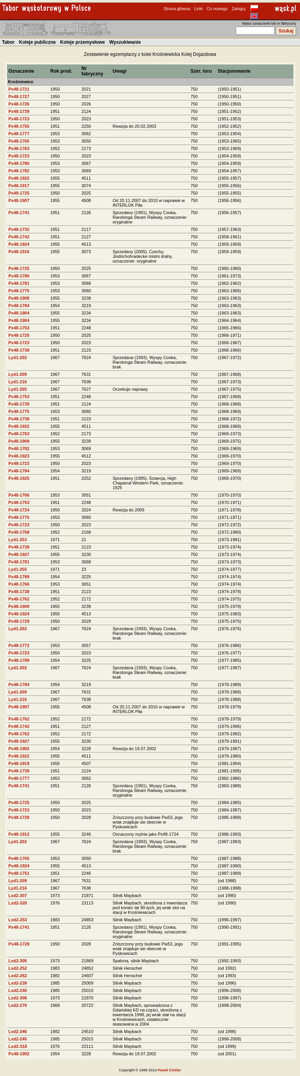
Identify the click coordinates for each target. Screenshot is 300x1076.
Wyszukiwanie (125, 42)
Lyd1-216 (18, 381)
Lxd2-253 (18, 919)
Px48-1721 (19, 89)
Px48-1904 (19, 313)
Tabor (8, 42)
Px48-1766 (19, 495)
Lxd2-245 (18, 1039)
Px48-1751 (19, 873)
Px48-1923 (19, 456)
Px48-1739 (19, 111)
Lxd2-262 (18, 975)
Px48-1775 (19, 290)
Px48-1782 (19, 170)
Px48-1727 (19, 96)
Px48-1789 (19, 576)
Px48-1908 (19, 298)
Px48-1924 (19, 244)
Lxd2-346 (18, 1031)
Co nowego (217, 8)
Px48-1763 (19, 148)
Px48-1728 (19, 817)
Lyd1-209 (18, 374)
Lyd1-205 (18, 389)
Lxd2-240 (18, 990)
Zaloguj (238, 8)
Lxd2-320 (18, 903)
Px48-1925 (19, 478)
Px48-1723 (19, 118)
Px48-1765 (19, 141)
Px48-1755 (19, 126)
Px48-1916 (19, 251)
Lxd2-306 (18, 998)
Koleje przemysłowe (82, 42)
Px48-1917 (19, 185)
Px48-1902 (19, 748)
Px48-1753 (19, 327)
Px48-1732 (19, 229)
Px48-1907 (19, 200)
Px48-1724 (19, 510)
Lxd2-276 (18, 1005)
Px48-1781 (19, 283)
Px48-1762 (19, 599)
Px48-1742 (19, 236)
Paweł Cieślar (169, 1070)
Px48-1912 (19, 834)
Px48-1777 (19, 133)
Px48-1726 (19, 104)
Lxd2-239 (18, 983)
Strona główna (177, 8)
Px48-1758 (19, 532)
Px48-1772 (19, 645)
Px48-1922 (19, 178)
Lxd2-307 (18, 895)
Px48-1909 (19, 441)
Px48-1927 (19, 554)
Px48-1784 (19, 305)
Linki (198, 8)
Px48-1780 (19, 163)
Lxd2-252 (18, 968)
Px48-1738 (19, 350)
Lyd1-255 (18, 569)
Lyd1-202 (18, 357)
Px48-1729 (19, 621)
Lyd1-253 (18, 539)
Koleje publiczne (37, 42)
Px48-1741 (19, 212)
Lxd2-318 (18, 1046)
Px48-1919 (19, 763)
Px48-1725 (19, 193)
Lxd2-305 (18, 960)
